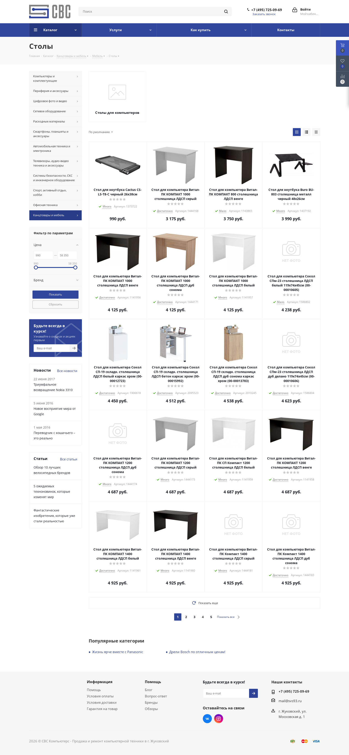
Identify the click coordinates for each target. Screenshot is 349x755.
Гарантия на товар (102, 708)
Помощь (94, 689)
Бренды (151, 702)
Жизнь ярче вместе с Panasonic (117, 651)
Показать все (226, 617)
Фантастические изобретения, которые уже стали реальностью (54, 515)
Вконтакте (207, 718)
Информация (99, 681)
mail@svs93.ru (290, 701)
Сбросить (55, 304)
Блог (148, 689)
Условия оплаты (100, 696)
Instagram (218, 718)
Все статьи (68, 459)
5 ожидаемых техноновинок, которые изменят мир (52, 491)
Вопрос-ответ (156, 696)
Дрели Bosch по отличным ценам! (197, 651)
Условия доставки (102, 702)
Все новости (67, 370)
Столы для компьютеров (117, 112)
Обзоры (151, 708)
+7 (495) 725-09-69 (266, 10)
